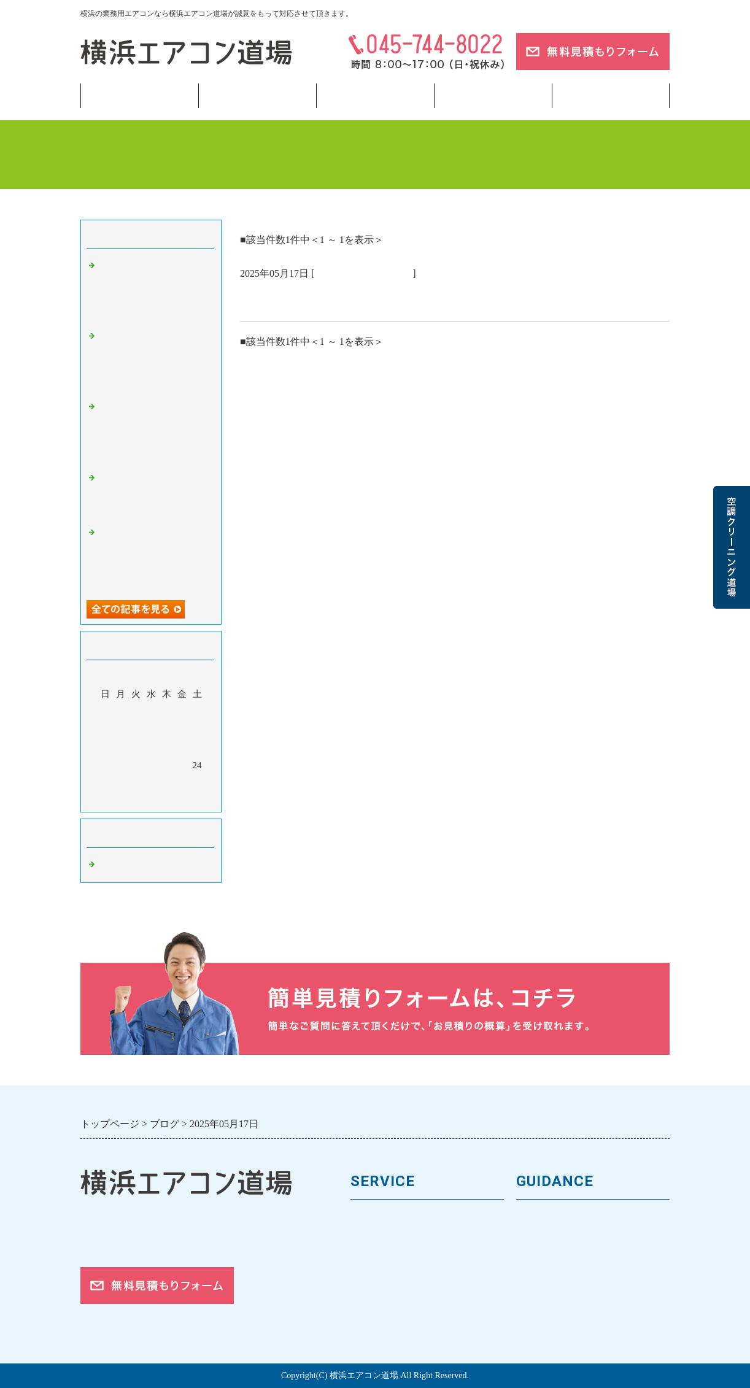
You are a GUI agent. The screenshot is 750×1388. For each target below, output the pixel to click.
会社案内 (537, 1240)
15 (166, 747)
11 (105, 747)
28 (151, 783)
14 (151, 747)
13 (136, 747)
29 (166, 783)
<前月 (127, 799)
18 (105, 765)
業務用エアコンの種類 (402, 1219)
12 (120, 747)
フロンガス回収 (375, 96)
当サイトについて (493, 96)
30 (182, 783)
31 (197, 783)
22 (166, 765)
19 (120, 765)
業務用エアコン (257, 96)
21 (151, 765)
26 (120, 783)
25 (105, 783)
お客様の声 (542, 1260)
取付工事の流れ (386, 1302)
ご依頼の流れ (547, 1302)
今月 (151, 799)
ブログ (610, 96)
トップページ (139, 96)
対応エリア (542, 1281)
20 (136, 765)
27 (136, 783)
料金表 (366, 1260)
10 (197, 729)
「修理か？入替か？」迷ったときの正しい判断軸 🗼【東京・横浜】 (154, 494)
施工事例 (371, 1281)
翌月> (174, 799)
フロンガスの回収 (392, 1322)
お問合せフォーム (558, 1322)
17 (197, 747)
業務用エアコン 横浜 (363, 273)
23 (182, 765)
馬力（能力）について (402, 1240)
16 (182, 747)
